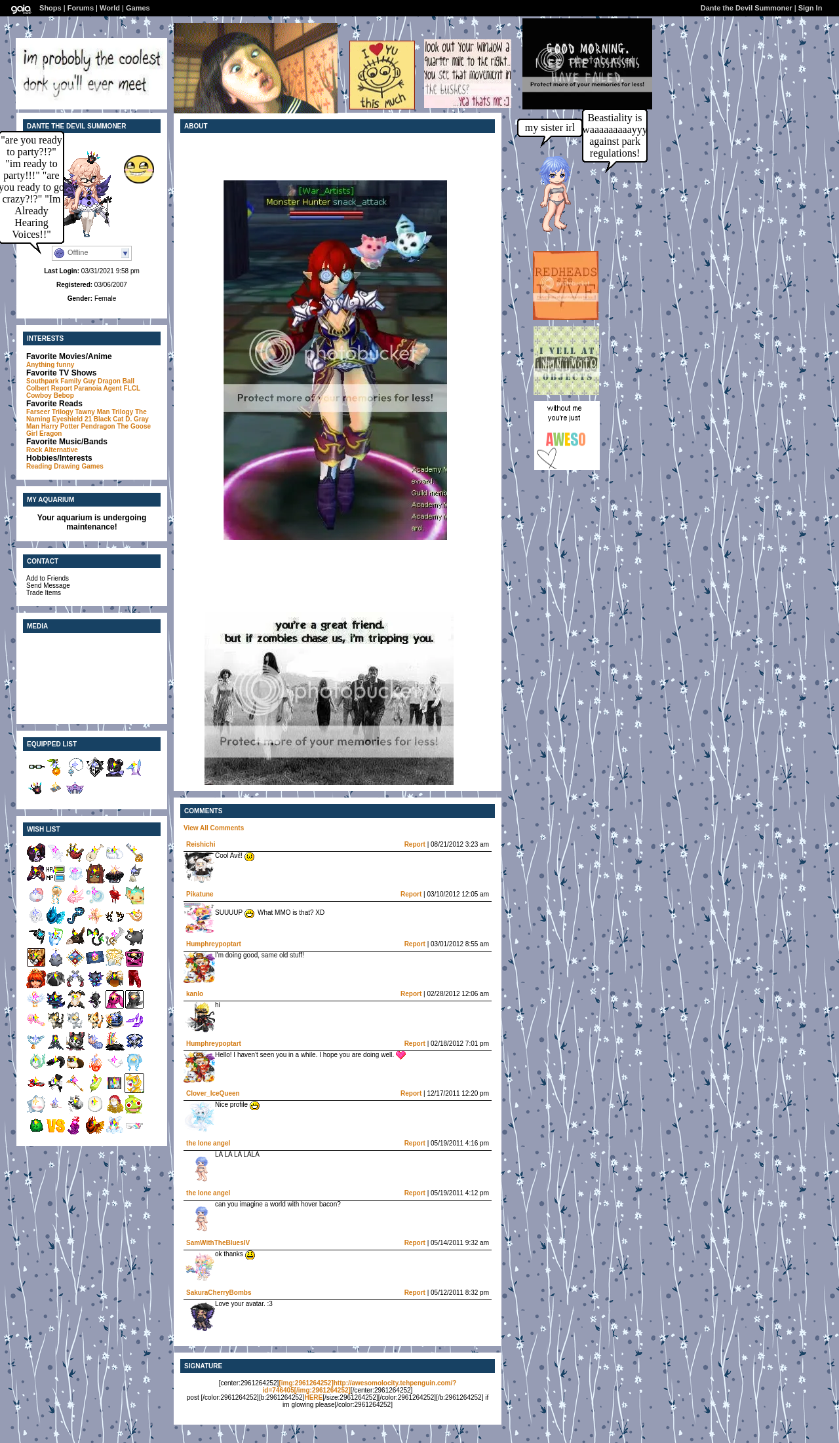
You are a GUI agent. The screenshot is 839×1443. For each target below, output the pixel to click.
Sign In (810, 8)
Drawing (66, 466)
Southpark (42, 381)
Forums (81, 8)
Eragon (50, 433)
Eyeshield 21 (72, 419)
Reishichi (200, 844)
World (110, 8)
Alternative (61, 449)
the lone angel (208, 1143)
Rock (34, 449)
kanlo (194, 993)
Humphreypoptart (213, 944)
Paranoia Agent (98, 388)
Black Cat (109, 419)
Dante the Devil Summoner (746, 8)
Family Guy (78, 381)
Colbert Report (49, 388)
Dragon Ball (116, 381)
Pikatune (200, 894)
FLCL (132, 388)
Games (138, 8)
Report (414, 844)
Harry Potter (60, 426)
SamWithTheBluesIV (218, 1242)
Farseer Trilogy (49, 411)
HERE (313, 1397)
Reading (39, 466)
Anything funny (50, 364)
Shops (50, 8)
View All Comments (214, 828)
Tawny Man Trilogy (104, 411)
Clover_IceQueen (213, 1093)
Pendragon (98, 426)
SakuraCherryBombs (218, 1292)
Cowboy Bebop (50, 395)
